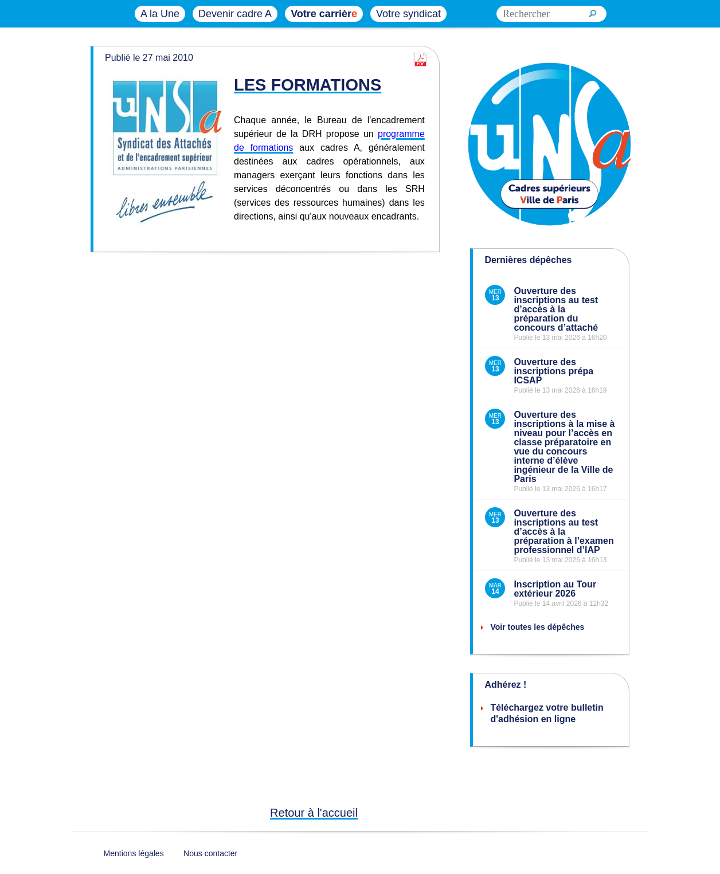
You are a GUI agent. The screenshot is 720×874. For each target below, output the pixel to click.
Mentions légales (134, 853)
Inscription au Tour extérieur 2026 (555, 588)
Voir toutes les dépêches (537, 627)
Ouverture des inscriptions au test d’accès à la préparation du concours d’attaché (556, 309)
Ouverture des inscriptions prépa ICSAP (553, 371)
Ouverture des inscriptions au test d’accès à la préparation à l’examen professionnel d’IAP (563, 531)
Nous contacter (210, 853)
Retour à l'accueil (314, 812)
